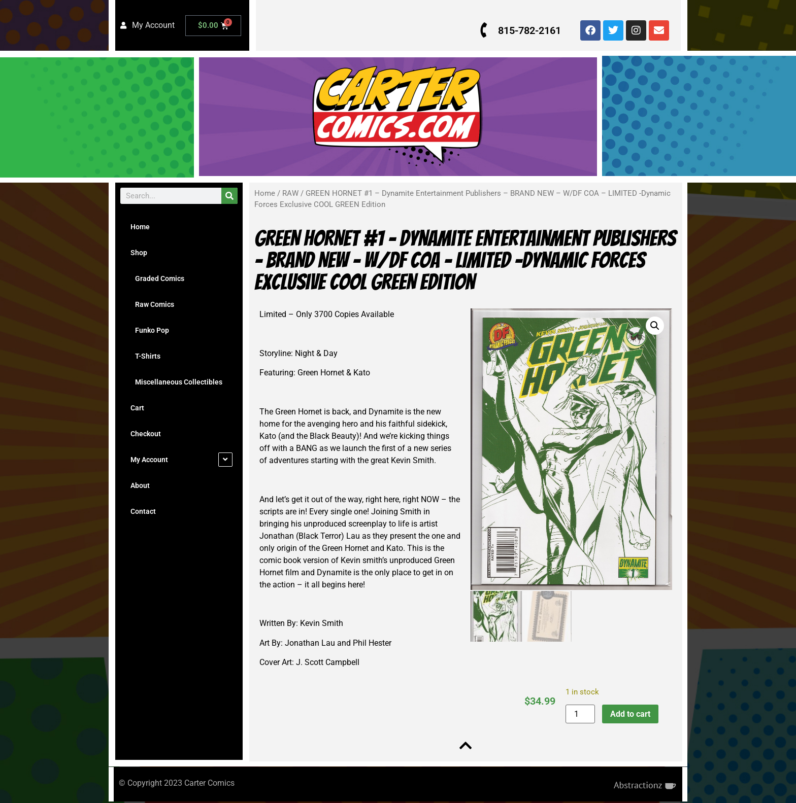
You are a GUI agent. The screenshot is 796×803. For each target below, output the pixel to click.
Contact (143, 511)
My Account (149, 460)
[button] (653, 326)
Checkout (145, 434)
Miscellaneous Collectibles (176, 382)
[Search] (229, 196)
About (140, 485)
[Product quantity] (579, 714)
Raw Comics (152, 304)
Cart (137, 408)
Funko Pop (149, 330)
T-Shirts (145, 356)
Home (140, 227)
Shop (138, 253)
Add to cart (629, 714)
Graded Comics (157, 278)
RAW (290, 193)
